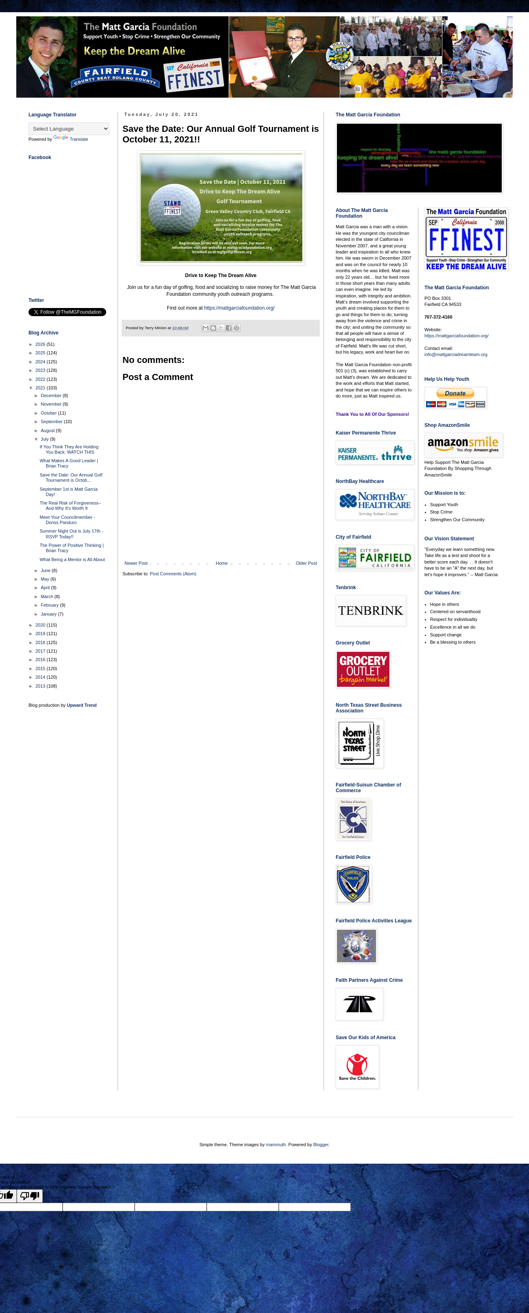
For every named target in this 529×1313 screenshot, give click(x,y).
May (45, 579)
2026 (41, 344)
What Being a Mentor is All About (72, 559)
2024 (41, 361)
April (46, 587)
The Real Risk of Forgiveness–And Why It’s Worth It (70, 505)
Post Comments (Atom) (173, 573)
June (46, 570)
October (49, 413)
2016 (41, 659)
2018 (41, 642)
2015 (41, 668)
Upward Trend (81, 705)
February (50, 605)
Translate (70, 139)
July (45, 439)
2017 (41, 651)
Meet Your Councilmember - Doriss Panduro (67, 520)
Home (221, 563)
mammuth (276, 1144)
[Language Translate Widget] (68, 128)
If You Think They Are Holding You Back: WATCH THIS (68, 449)
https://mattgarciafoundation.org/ (239, 308)
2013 (41, 686)
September (52, 421)
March (48, 596)
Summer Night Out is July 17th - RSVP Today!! (71, 534)
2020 (41, 625)
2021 (41, 387)
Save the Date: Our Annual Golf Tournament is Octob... (70, 477)
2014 (41, 677)
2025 (41, 352)
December (52, 395)
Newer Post (136, 563)
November (52, 404)
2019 (41, 633)
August (48, 430)
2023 (41, 370)
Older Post (306, 563)
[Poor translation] (30, 1196)
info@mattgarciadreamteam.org (455, 354)
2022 (41, 379)
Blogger (320, 1144)
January (49, 614)
